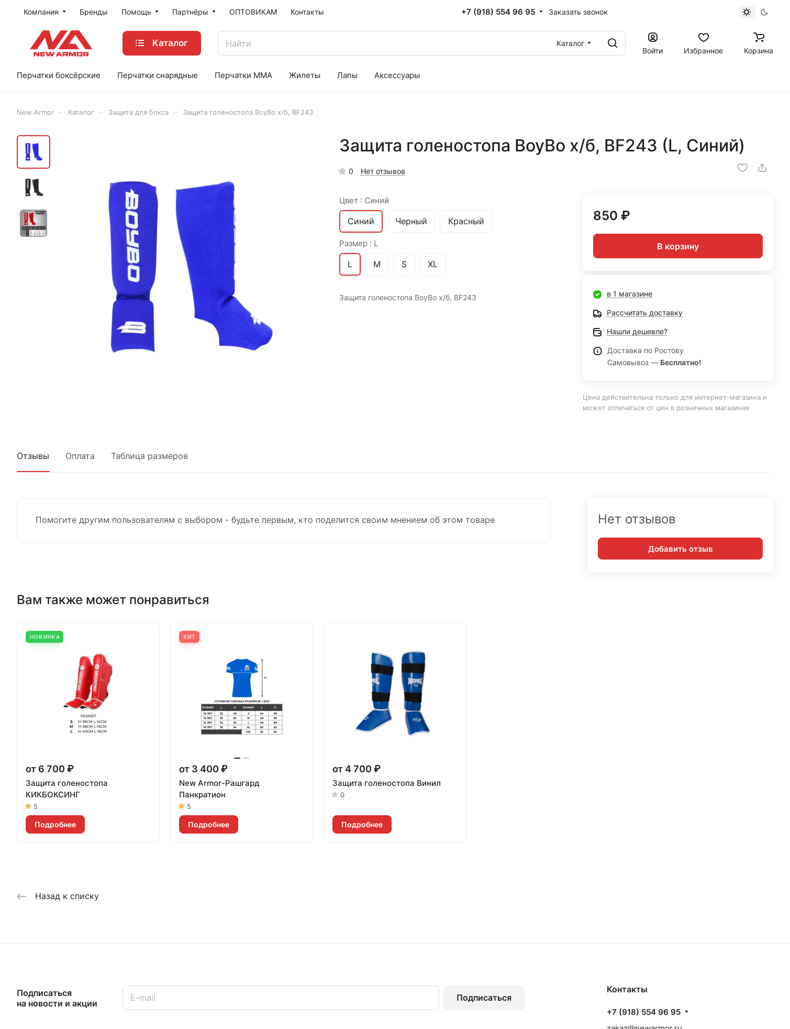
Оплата (80, 456)
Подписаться (484, 997)
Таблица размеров (149, 456)
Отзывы (33, 456)
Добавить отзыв (680, 549)
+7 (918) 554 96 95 (498, 12)
